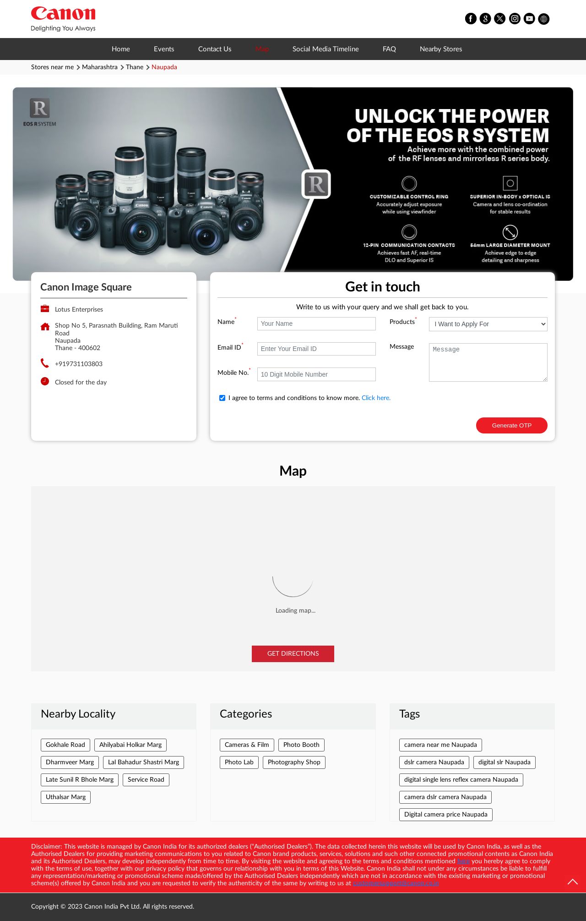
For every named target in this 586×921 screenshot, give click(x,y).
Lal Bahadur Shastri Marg (143, 762)
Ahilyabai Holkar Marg (130, 745)
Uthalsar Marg (66, 797)
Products (403, 322)
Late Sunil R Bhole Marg (80, 780)
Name (227, 322)
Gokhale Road (65, 745)
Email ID (230, 348)
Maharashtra (100, 67)
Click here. (376, 398)
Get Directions (293, 654)
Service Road (146, 780)
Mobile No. (234, 373)
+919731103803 (79, 364)
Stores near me (52, 67)
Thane (134, 67)
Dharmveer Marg (70, 762)
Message (402, 347)
